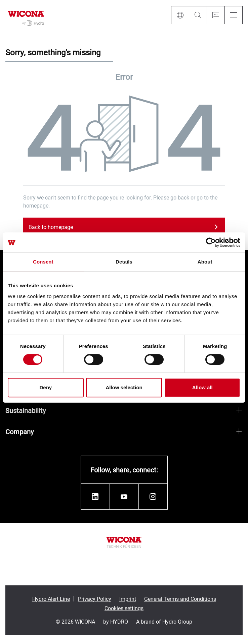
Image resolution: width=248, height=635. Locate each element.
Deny (45, 387)
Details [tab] (124, 262)
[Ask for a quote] (215, 15)
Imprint (127, 598)
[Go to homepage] (26, 17)
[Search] (198, 15)
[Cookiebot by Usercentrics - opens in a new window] (210, 242)
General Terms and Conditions (180, 598)
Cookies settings (124, 608)
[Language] (180, 15)
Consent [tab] (43, 262)
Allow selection (124, 387)
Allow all (202, 387)
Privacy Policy (94, 598)
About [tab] (205, 262)
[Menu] (233, 15)
